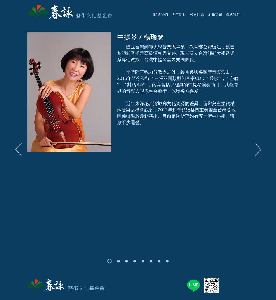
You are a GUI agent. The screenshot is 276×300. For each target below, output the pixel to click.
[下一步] (258, 150)
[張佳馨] (143, 261)
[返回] (18, 150)
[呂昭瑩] (134, 261)
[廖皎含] (118, 261)
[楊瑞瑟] (109, 261)
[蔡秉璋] (126, 261)
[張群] (151, 261)
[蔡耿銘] (167, 261)
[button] (161, 12)
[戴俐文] (159, 261)
